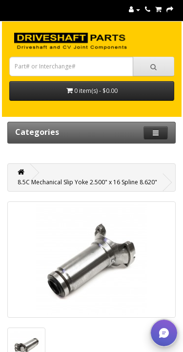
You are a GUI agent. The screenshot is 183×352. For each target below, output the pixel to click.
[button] (164, 333)
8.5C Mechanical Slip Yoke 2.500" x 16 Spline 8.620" (87, 182)
